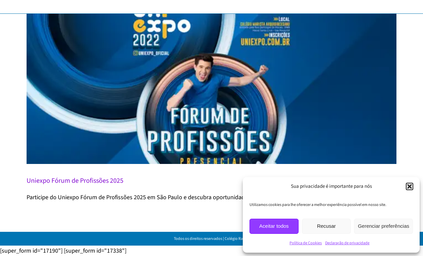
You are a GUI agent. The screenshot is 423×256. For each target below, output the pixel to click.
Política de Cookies (306, 243)
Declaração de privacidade (347, 243)
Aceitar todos (274, 226)
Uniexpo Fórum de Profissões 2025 (75, 180)
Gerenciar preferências (383, 226)
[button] (409, 186)
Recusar (326, 226)
